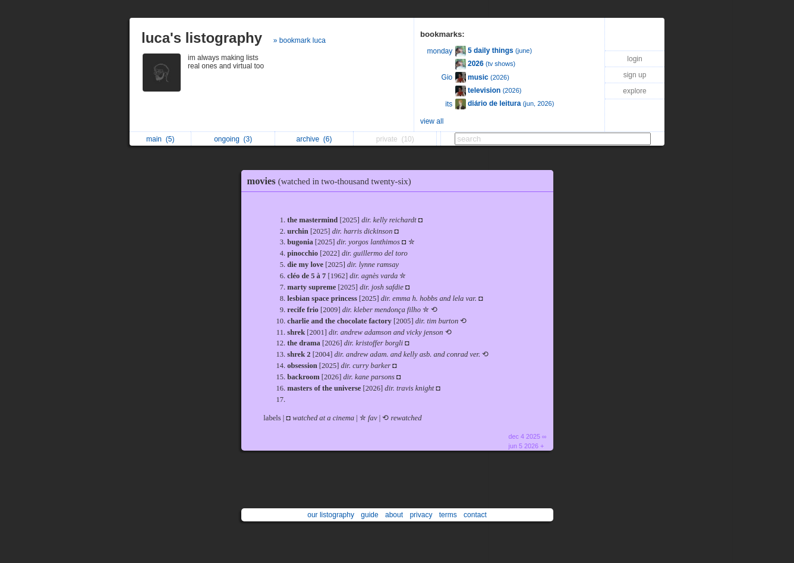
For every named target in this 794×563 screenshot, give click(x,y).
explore (634, 91)
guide (369, 515)
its (448, 104)
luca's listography (201, 38)
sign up (635, 75)
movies (332, 181)
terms (448, 515)
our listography (330, 515)
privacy (420, 515)
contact (475, 515)
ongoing (233, 139)
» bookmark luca (299, 40)
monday (440, 51)
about (394, 515)
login (634, 59)
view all (431, 121)
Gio (447, 77)
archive (314, 139)
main (160, 139)
